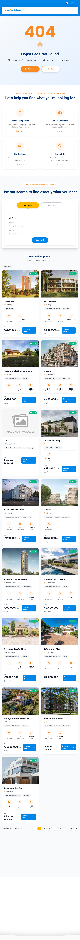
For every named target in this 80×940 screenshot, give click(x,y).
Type (11, 215)
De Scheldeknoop (52, 441)
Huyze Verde (50, 302)
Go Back (50, 69)
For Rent (52, 205)
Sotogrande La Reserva (55, 580)
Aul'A (6, 441)
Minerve (47, 510)
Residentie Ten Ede (13, 788)
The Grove (9, 302)
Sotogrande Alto (52, 649)
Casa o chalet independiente (18, 371)
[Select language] (71, 3)
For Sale (28, 206)
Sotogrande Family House (16, 719)
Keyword (12, 231)
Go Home (30, 69)
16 (71, 829)
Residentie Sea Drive (14, 510)
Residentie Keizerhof (53, 719)
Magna (47, 371)
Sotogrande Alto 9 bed (15, 649)
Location (12, 223)
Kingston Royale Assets (15, 580)
